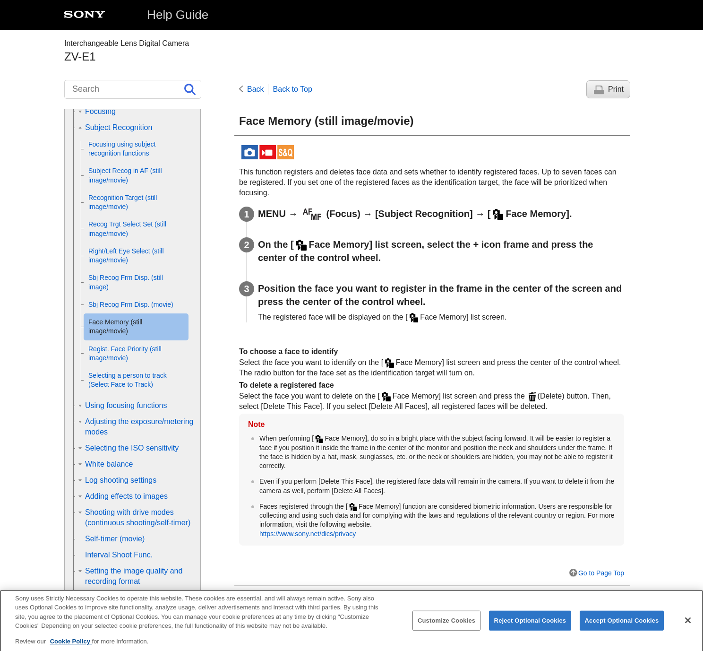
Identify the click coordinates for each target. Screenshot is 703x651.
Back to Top (292, 89)
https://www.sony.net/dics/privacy (307, 534)
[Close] (687, 626)
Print (616, 89)
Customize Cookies (446, 626)
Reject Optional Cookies (530, 626)
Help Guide (177, 15)
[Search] (132, 89)
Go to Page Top (601, 573)
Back (255, 89)
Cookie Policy (71, 647)
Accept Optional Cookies (622, 626)
